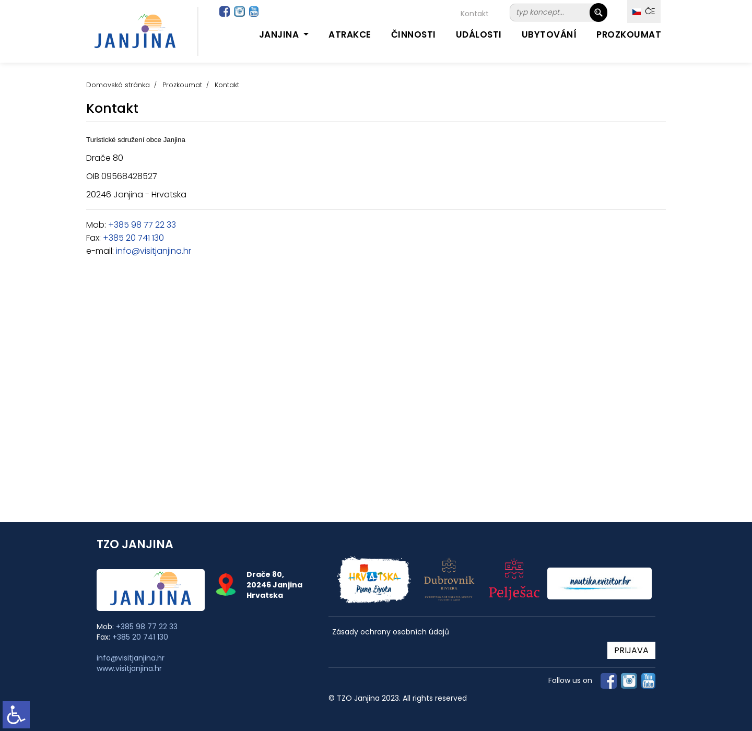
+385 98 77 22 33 (142, 225)
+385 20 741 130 (133, 238)
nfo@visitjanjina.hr (154, 251)
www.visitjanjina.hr (129, 668)
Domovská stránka (118, 85)
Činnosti (413, 34)
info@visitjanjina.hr (130, 658)
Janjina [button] (280, 34)
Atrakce (349, 34)
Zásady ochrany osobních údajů (390, 632)
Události (479, 34)
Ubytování (549, 34)
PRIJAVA (631, 650)
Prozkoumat (628, 34)
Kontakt (475, 13)
